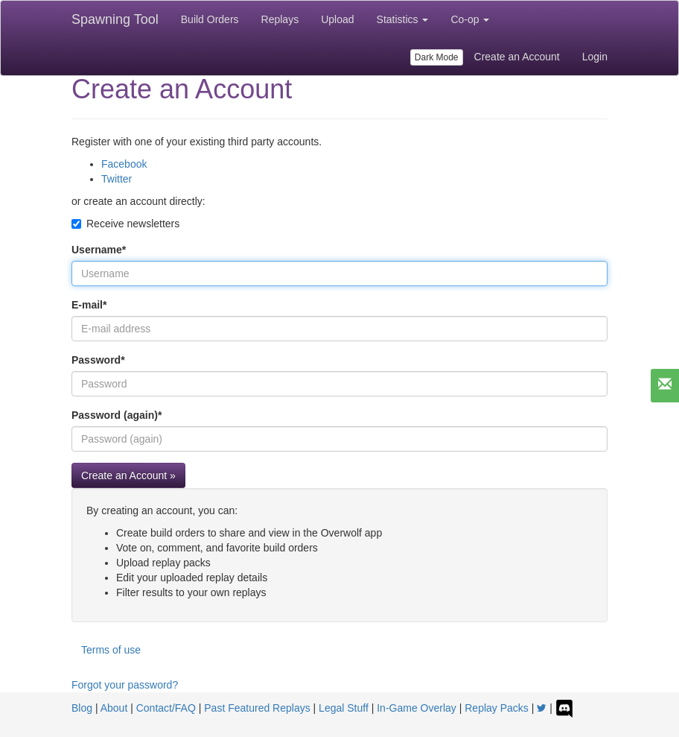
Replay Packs (497, 708)
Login (595, 57)
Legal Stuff (344, 708)
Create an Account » (128, 475)
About (114, 708)
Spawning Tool (115, 19)
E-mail (88, 305)
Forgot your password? (124, 685)
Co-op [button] (469, 19)
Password (98, 360)
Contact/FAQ (166, 708)
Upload (337, 19)
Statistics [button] (403, 19)
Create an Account (517, 57)
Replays (280, 19)
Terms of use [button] (111, 650)
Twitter (116, 179)
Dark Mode (437, 57)
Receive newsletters (125, 224)
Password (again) (116, 415)
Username (98, 250)
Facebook (124, 164)
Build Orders (210, 19)
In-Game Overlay (416, 708)
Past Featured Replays (257, 708)
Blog (81, 708)
